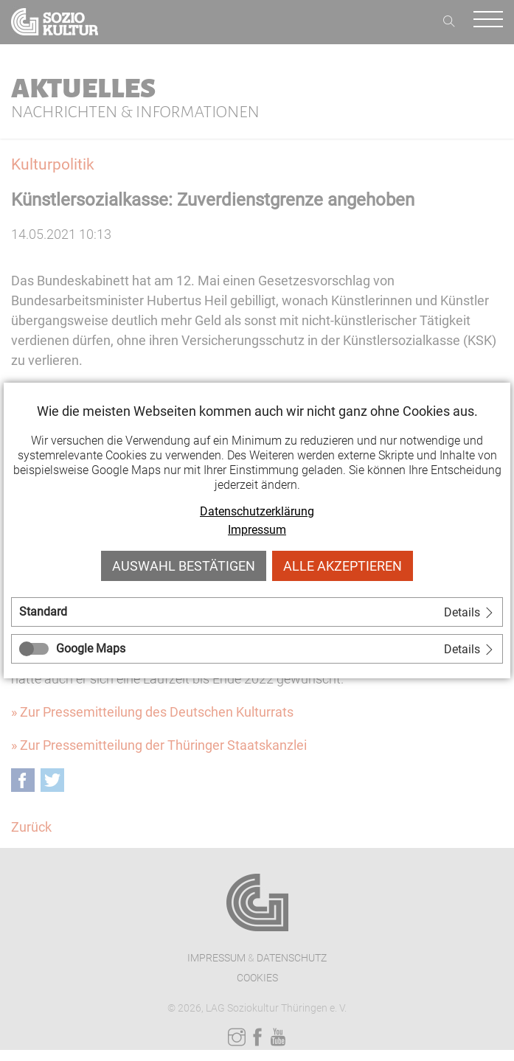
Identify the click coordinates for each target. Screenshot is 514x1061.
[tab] (257, 612)
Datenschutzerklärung (257, 511)
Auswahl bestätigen (183, 566)
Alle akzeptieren (342, 566)
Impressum (257, 530)
